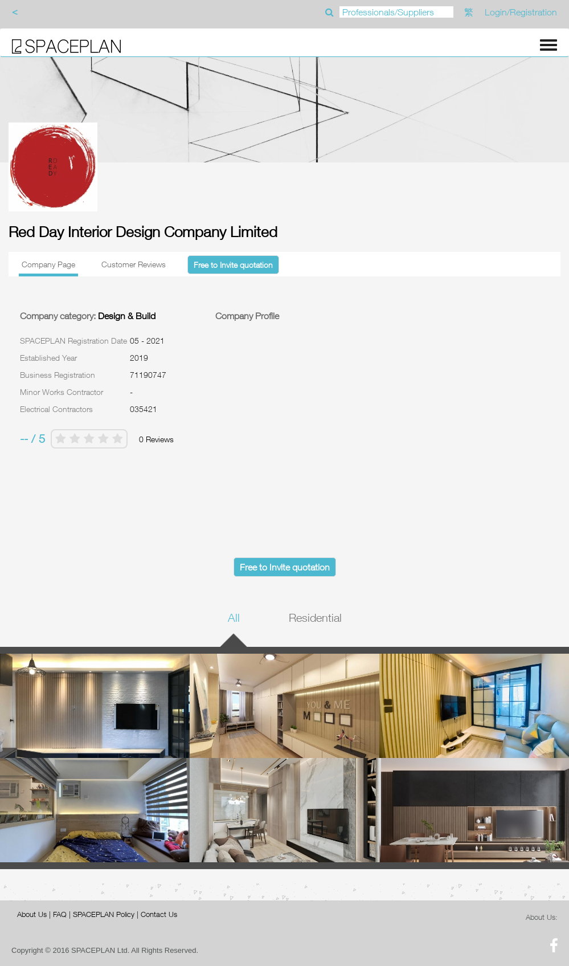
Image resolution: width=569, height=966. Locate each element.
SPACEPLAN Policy (103, 914)
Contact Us (159, 914)
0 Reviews (156, 439)
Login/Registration (521, 12)
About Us (32, 914)
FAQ (60, 914)
